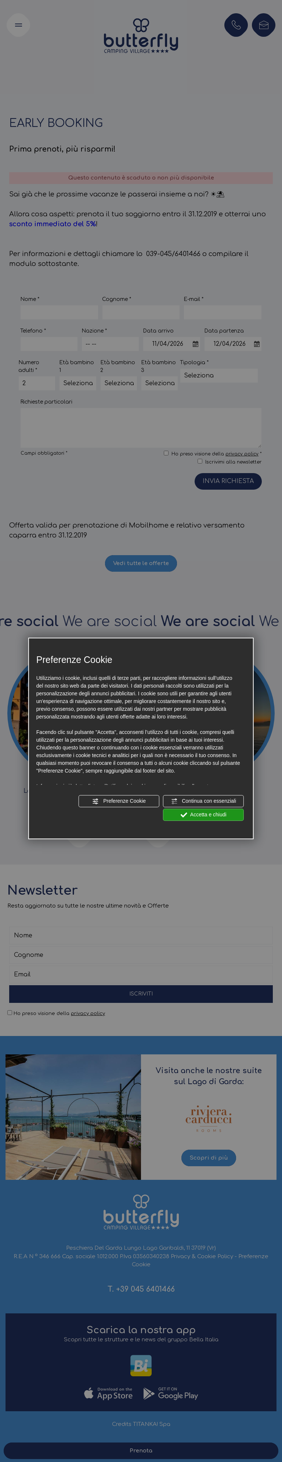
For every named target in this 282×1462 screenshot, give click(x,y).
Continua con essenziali (203, 801)
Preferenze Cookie (119, 801)
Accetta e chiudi (204, 815)
